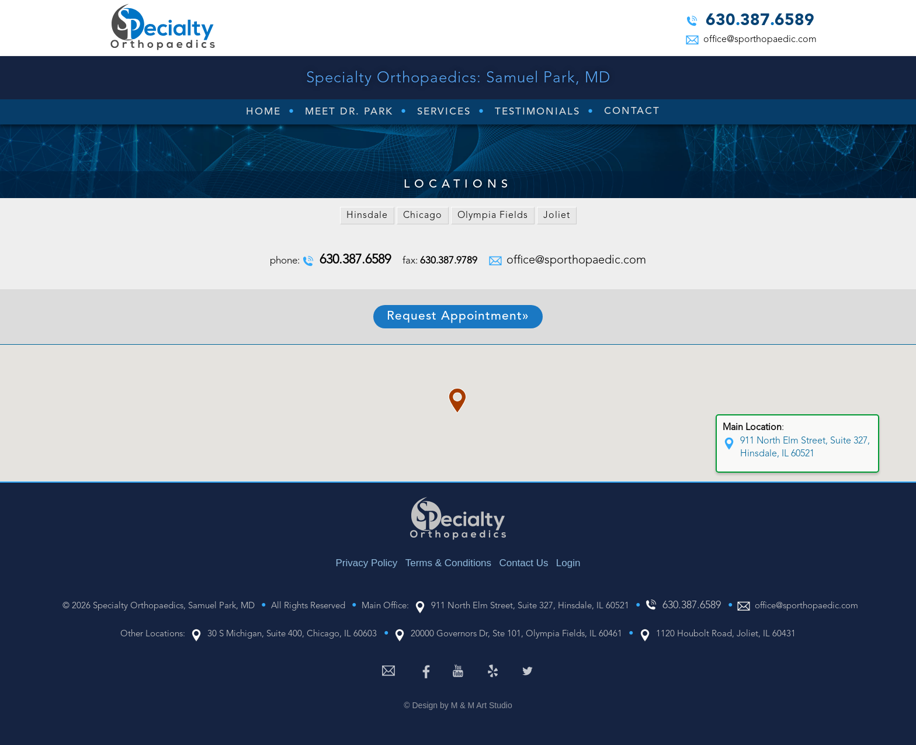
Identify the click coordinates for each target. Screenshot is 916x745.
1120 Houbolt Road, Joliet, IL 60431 (726, 634)
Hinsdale (367, 215)
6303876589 (760, 22)
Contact (632, 111)
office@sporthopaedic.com (758, 39)
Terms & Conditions (448, 563)
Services (444, 112)
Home (263, 112)
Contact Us (523, 563)
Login (568, 563)
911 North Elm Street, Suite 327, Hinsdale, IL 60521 (805, 447)
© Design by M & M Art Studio (458, 705)
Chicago (422, 215)
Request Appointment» (458, 316)
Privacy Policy (367, 563)
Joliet (556, 215)
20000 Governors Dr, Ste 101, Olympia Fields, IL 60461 (516, 634)
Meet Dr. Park (349, 112)
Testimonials (537, 112)
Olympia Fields (492, 215)
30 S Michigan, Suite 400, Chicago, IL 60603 (292, 634)
